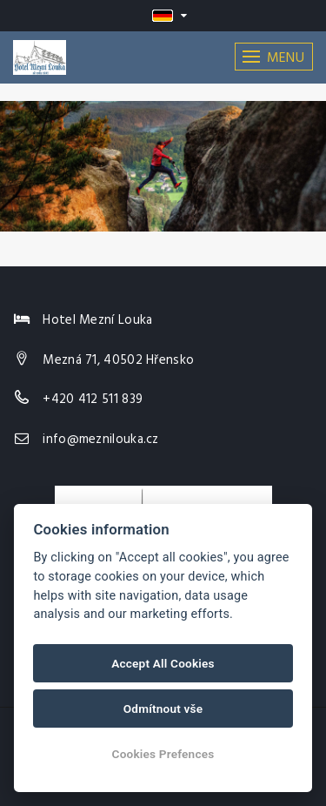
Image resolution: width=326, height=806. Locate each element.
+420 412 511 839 (93, 399)
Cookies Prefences (163, 754)
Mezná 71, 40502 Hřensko (118, 360)
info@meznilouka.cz (100, 439)
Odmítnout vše (163, 708)
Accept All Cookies (162, 663)
